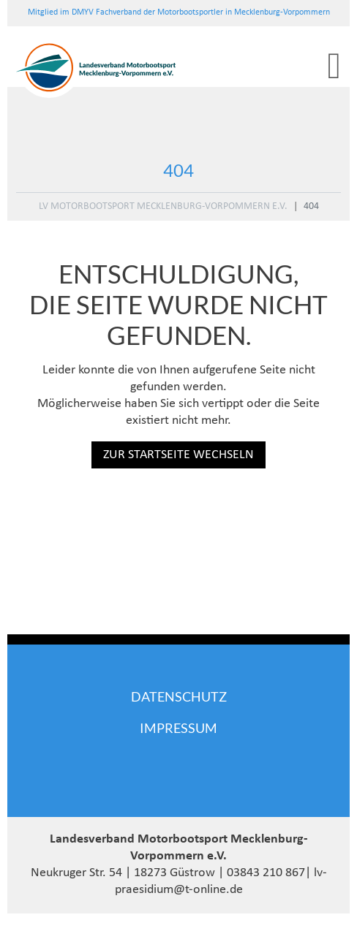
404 (311, 206)
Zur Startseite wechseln (178, 455)
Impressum (178, 728)
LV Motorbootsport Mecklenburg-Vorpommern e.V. (163, 206)
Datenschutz (179, 696)
